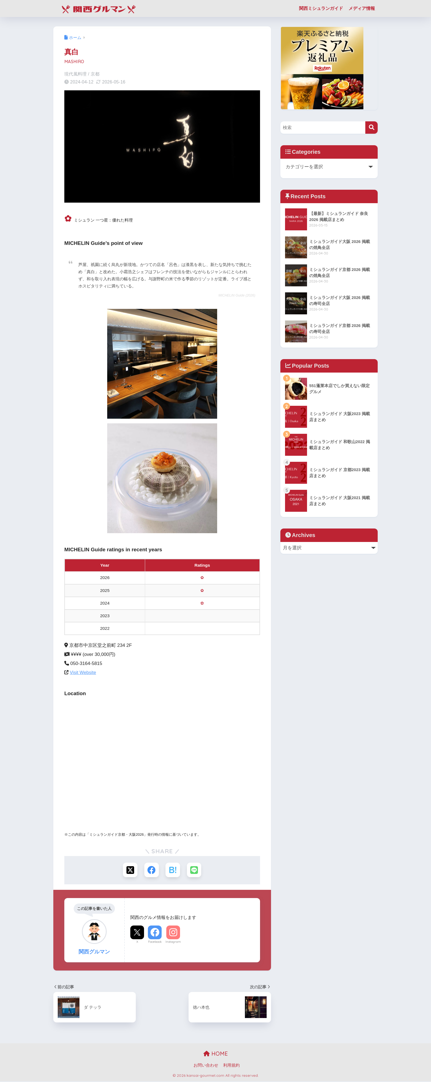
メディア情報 (362, 8)
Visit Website (83, 672)
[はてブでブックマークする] (173, 870)
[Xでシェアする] (129, 870)
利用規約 (231, 1066)
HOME (215, 1054)
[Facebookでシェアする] (151, 870)
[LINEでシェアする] (195, 870)
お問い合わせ (206, 1066)
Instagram (173, 942)
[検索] (371, 127)
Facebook (155, 942)
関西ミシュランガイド (321, 8)
